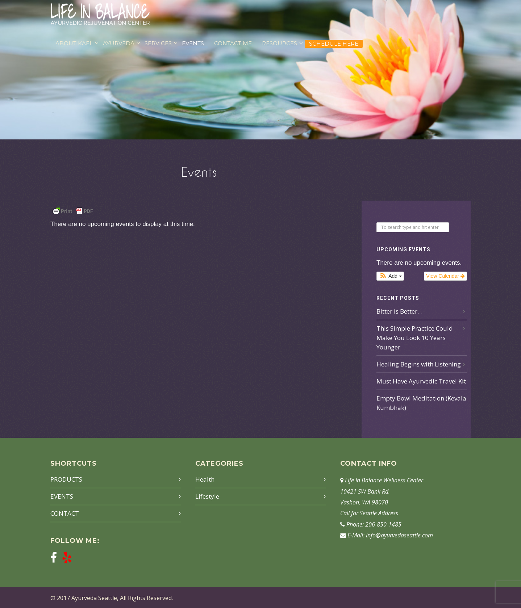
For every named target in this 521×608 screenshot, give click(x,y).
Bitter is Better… (399, 311)
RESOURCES (279, 43)
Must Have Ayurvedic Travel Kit (421, 381)
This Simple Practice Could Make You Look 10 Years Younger (414, 337)
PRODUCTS (66, 479)
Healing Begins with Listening (418, 364)
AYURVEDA (118, 43)
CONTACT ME (233, 43)
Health (204, 479)
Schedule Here (333, 43)
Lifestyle (207, 496)
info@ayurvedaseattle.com (399, 535)
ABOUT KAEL (74, 43)
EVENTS (193, 43)
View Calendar (445, 276)
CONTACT (64, 513)
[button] (390, 276)
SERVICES (158, 43)
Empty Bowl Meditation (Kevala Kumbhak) (421, 403)
